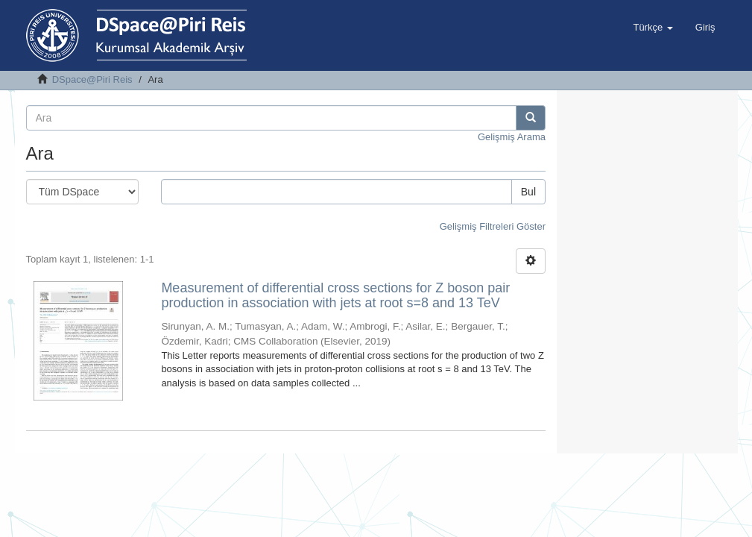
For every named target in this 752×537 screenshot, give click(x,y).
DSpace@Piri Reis (92, 79)
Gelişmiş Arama (512, 136)
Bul (528, 192)
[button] (652, 27)
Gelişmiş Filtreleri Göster (493, 226)
